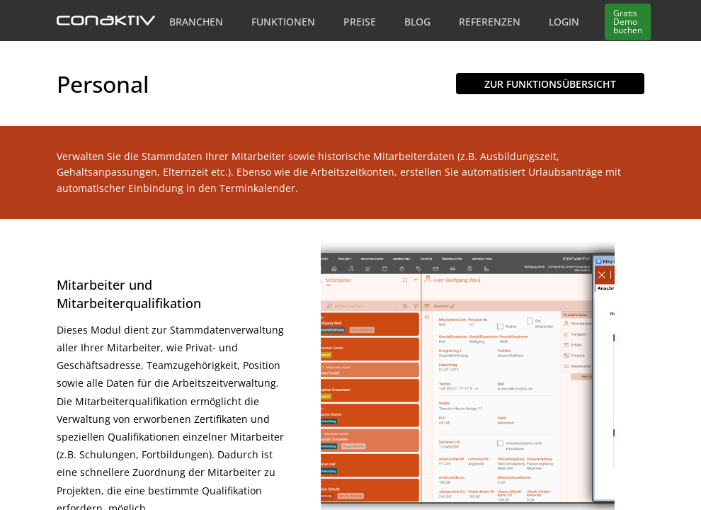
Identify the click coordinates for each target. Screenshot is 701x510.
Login (564, 21)
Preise (359, 21)
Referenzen (489, 21)
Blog (417, 21)
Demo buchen (627, 21)
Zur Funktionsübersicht (550, 84)
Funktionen (283, 21)
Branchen (196, 21)
